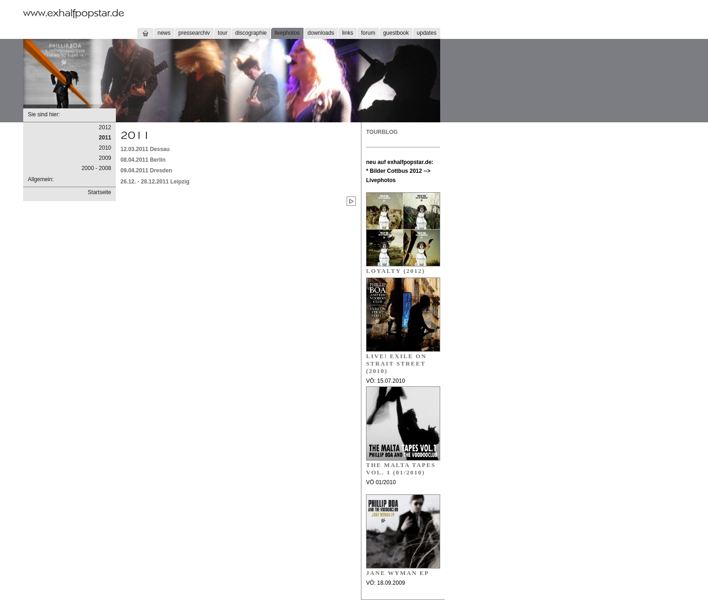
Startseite (99, 192)
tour (223, 33)
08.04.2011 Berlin (142, 160)
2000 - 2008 (96, 168)
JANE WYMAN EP (397, 572)
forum (368, 33)
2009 (105, 158)
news (164, 33)
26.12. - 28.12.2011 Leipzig (155, 181)
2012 (105, 127)
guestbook (396, 33)
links (347, 33)
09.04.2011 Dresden (146, 170)
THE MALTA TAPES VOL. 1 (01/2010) (401, 468)
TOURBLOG (382, 132)
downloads (321, 33)
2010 (105, 148)
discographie (251, 33)
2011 (105, 137)
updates (426, 33)
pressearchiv (194, 33)
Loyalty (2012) (395, 270)
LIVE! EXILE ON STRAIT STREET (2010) (396, 363)
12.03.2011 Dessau (145, 149)
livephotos (287, 33)
